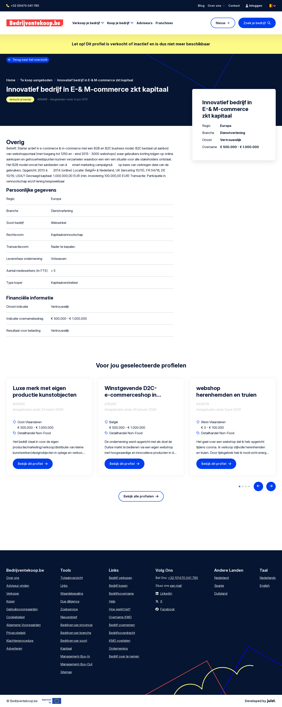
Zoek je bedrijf (254, 23)
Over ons (214, 5)
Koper (10, 601)
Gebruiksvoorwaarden (22, 609)
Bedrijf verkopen (120, 578)
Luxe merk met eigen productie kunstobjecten (45, 391)
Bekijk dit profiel (30, 464)
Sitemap (66, 672)
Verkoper (12, 593)
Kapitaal (66, 648)
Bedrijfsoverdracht (122, 633)
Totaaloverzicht (71, 578)
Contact (234, 5)
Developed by (260, 701)
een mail (176, 586)
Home (10, 80)
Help (112, 601)
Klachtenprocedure (19, 641)
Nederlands (268, 578)
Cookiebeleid (15, 617)
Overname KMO (120, 617)
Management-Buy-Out (76, 664)
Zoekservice (69, 609)
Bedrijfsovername (121, 593)
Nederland (221, 578)
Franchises (164, 23)
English (265, 586)
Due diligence (69, 601)
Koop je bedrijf (118, 23)
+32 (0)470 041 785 (25, 5)
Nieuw (220, 23)
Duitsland (220, 593)
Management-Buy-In (75, 656)
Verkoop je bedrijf (86, 23)
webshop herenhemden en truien (226, 391)
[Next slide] (271, 486)
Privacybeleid (15, 633)
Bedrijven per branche (75, 633)
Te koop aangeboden (36, 80)
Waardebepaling (71, 593)
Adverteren (14, 648)
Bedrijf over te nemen (124, 656)
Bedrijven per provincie (76, 625)
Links (64, 586)
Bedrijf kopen (118, 586)
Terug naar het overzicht (30, 59)
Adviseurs (144, 23)
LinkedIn (166, 593)
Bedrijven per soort (73, 641)
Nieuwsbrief (68, 617)
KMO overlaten (119, 641)
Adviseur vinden (17, 586)
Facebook (167, 609)
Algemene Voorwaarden (23, 625)
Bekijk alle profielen (139, 496)
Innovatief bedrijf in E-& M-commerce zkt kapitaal (95, 80)
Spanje (219, 586)
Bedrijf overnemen (122, 625)
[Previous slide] (258, 486)
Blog (201, 5)
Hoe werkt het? (119, 609)
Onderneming (118, 648)
